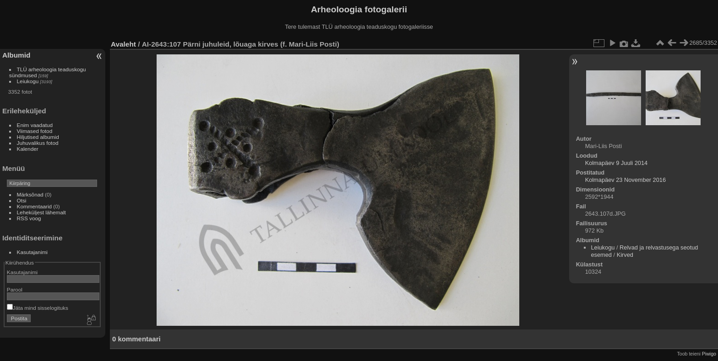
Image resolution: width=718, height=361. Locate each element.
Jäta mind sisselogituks (37, 308)
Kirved (625, 254)
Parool (14, 289)
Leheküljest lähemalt (41, 212)
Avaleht (123, 44)
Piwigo (709, 353)
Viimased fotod (35, 131)
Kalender (27, 149)
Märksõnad (30, 194)
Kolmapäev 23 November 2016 (625, 179)
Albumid (16, 55)
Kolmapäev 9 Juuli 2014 (616, 162)
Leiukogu (28, 81)
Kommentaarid (34, 206)
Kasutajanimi (32, 252)
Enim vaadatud (35, 125)
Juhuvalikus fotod (38, 143)
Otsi (22, 200)
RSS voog (29, 218)
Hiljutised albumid (38, 137)
